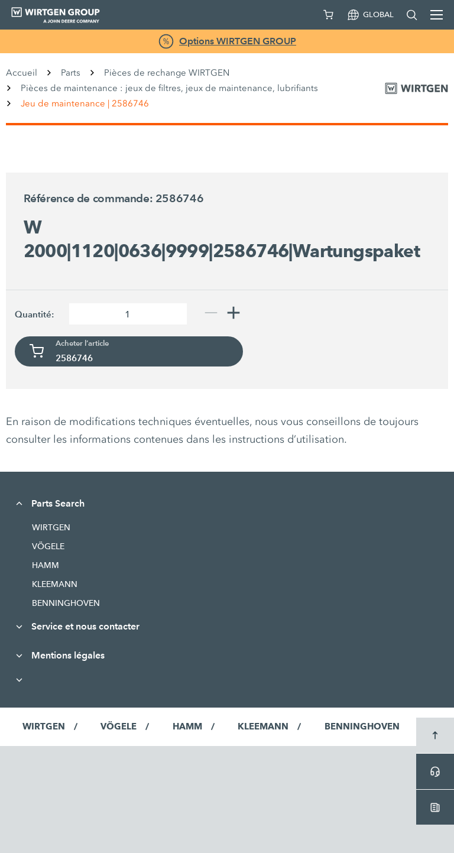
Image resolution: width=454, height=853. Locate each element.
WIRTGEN (51, 527)
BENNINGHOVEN (66, 603)
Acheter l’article (82, 343)
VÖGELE (48, 546)
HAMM (45, 565)
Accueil (21, 72)
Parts (70, 72)
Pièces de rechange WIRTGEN (166, 72)
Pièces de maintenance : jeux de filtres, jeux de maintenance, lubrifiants (169, 88)
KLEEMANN (54, 584)
